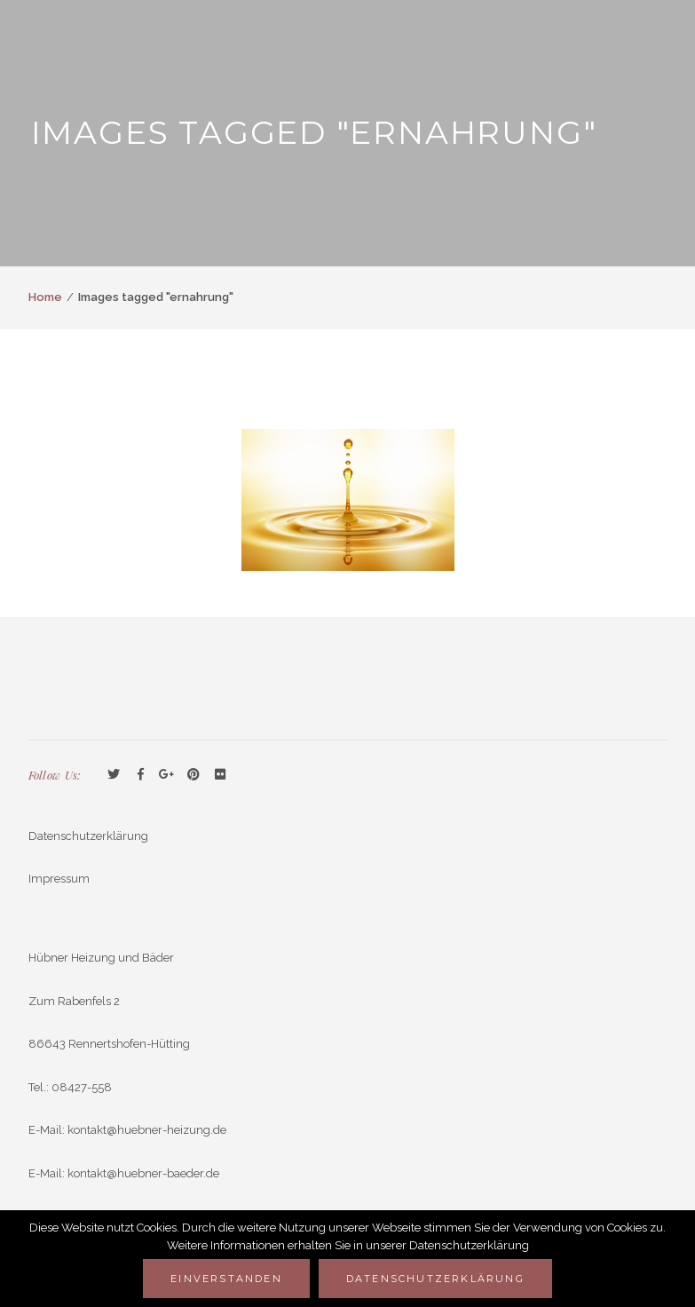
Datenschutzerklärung (88, 836)
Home (45, 297)
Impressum (59, 878)
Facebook (140, 775)
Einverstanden (226, 1278)
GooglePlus (167, 775)
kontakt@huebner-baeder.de (143, 1173)
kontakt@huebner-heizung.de (146, 1130)
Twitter (113, 775)
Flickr (220, 775)
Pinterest (193, 775)
